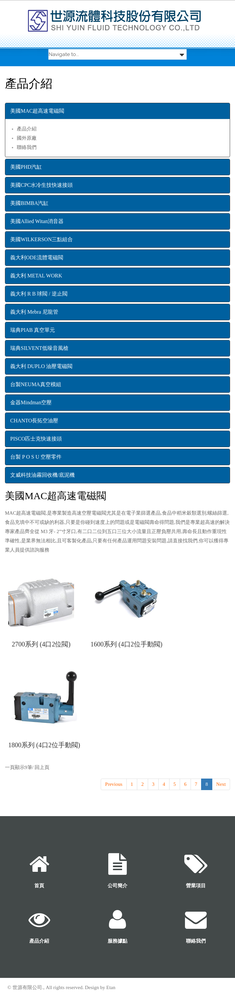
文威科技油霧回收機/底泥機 (42, 475)
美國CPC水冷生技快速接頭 (41, 185)
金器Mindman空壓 (31, 402)
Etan (111, 987)
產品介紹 (27, 128)
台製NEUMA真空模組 (35, 384)
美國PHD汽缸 (26, 167)
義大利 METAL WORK (36, 275)
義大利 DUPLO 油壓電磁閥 (41, 366)
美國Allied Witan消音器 (37, 221)
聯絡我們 (27, 147)
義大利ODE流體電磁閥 (36, 257)
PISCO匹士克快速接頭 (36, 439)
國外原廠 (27, 138)
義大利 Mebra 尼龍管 (34, 312)
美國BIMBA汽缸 (29, 203)
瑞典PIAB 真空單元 (32, 330)
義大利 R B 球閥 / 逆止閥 (38, 294)
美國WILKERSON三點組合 (41, 239)
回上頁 (42, 767)
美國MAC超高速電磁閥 (37, 111)
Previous (113, 784)
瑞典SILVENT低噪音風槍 (39, 348)
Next (221, 784)
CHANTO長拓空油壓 (34, 420)
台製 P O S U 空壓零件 (36, 457)
